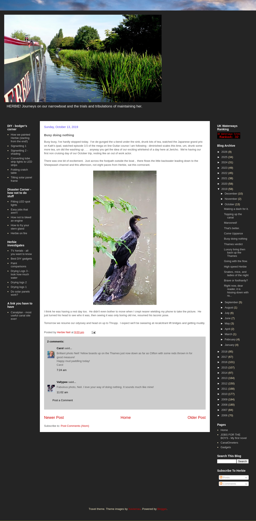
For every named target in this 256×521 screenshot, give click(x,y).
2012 (224, 383)
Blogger (162, 509)
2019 (224, 189)
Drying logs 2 (19, 282)
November (231, 198)
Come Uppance (233, 233)
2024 (224, 162)
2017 (224, 356)
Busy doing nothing (235, 238)
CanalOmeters (229, 442)
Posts (225, 477)
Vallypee (62, 382)
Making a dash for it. (236, 208)
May (228, 323)
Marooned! (230, 222)
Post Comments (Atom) (75, 425)
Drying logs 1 (19, 287)
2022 (224, 173)
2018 (224, 351)
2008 (224, 404)
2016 (224, 362)
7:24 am (62, 370)
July (227, 313)
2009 (224, 399)
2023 (224, 167)
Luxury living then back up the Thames (234, 252)
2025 (224, 157)
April (228, 328)
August (229, 307)
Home (126, 417)
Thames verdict (233, 244)
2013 (224, 378)
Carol (60, 348)
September (232, 302)
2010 (224, 394)
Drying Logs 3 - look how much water (20, 274)
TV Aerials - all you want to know (21, 252)
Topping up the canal (233, 216)
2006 (224, 415)
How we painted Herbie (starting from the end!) (20, 138)
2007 (224, 409)
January (230, 344)
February (230, 339)
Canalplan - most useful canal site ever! (21, 315)
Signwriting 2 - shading (19, 152)
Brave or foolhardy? (236, 280)
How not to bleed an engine (21, 219)
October (230, 204)
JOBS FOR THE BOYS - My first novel (234, 436)
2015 (224, 367)
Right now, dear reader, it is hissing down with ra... (236, 290)
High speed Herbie (235, 266)
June (228, 318)
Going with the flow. (236, 261)
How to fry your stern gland (20, 227)
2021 (224, 178)
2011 (224, 388)
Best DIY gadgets (21, 258)
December (231, 193)
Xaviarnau (134, 509)
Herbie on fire (19, 233)
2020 (224, 183)
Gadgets (226, 447)
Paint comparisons (18, 265)
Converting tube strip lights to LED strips (21, 161)
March (229, 334)
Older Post (197, 417)
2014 (224, 372)
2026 (224, 151)
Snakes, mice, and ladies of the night (236, 273)
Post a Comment (62, 400)
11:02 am (62, 392)
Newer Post (54, 417)
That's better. (232, 228)
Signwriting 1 (18, 146)
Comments (228, 483)
